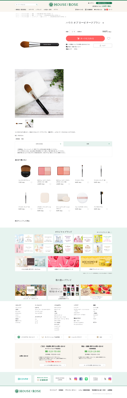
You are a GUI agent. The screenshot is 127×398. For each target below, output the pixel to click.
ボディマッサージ (58, 315)
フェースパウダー (39, 313)
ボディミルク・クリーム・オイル (61, 318)
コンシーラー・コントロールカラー (42, 309)
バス (94, 311)
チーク (36, 323)
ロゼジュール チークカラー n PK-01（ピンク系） (63, 181)
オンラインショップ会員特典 (52, 337)
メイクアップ (38, 317)
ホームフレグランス (78, 324)
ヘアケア (76, 305)
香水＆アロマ (77, 318)
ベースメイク (38, 305)
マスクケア (95, 315)
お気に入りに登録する (108, 38)
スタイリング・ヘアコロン (79, 314)
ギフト (95, 322)
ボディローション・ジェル (60, 317)
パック (16, 315)
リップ (36, 321)
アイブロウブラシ (98, 207)
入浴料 (55, 313)
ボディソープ (57, 309)
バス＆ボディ (57, 305)
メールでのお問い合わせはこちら (52, 365)
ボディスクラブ (57, 307)
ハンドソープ (57, 326)
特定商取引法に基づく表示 (99, 390)
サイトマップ (53, 390)
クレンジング (18, 307)
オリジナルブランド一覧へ (103, 232)
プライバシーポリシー (71, 390)
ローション (17, 311)
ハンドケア (56, 328)
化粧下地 (37, 307)
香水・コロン (77, 320)
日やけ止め (56, 324)
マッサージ (17, 317)
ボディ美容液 (57, 322)
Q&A (101, 337)
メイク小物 (95, 307)
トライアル (17, 322)
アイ (36, 319)
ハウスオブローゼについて (28, 337)
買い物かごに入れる (85, 38)
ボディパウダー (57, 320)
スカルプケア (77, 312)
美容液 (16, 318)
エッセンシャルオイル (79, 322)
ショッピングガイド (76, 337)
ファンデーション (39, 311)
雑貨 (94, 305)
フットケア (56, 330)
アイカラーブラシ (79, 180)
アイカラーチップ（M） (100, 180)
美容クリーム (18, 320)
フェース (95, 309)
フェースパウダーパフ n (81, 207)
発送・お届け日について (74, 46)
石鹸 (55, 311)
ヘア (94, 317)
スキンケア (18, 305)
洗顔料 (16, 309)
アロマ (94, 318)
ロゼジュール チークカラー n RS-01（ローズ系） (44, 181)
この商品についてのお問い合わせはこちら (79, 44)
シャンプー (76, 307)
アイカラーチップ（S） (24, 207)
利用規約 (61, 390)
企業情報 (110, 390)
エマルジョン (18, 313)
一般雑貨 (95, 313)
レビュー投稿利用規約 (84, 390)
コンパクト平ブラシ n (24, 180)
